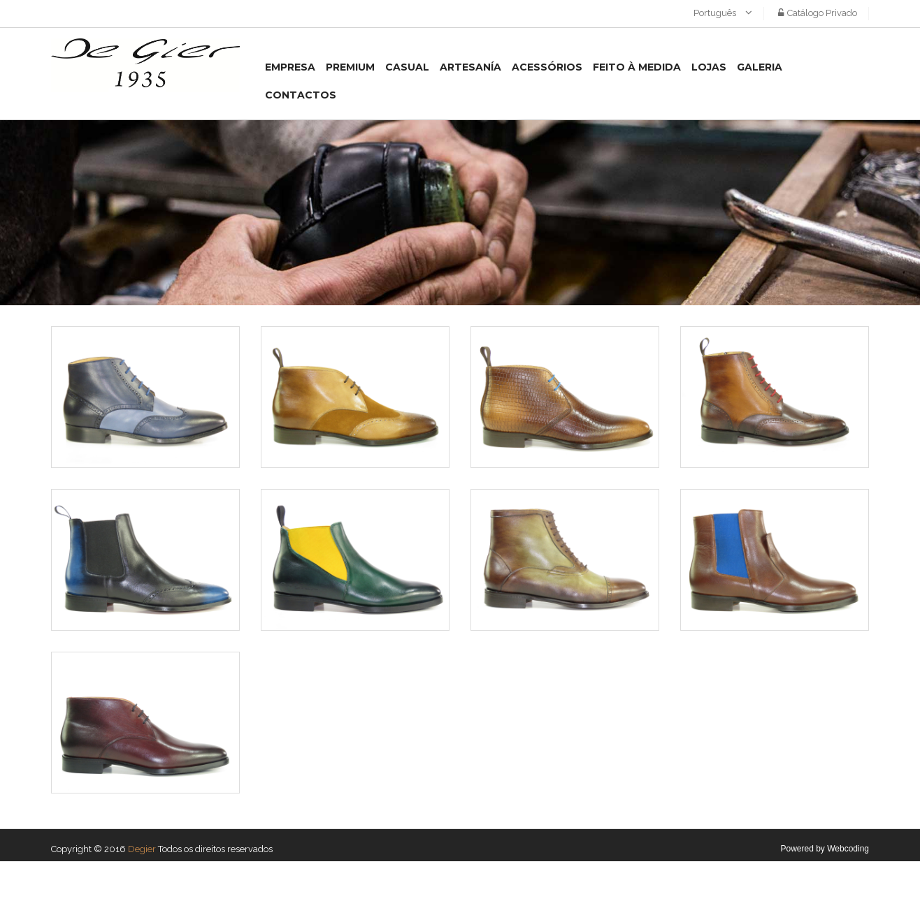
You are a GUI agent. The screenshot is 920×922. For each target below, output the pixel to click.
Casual (407, 67)
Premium (350, 67)
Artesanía (470, 67)
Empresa (290, 67)
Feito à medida (637, 67)
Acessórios (547, 67)
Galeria (759, 67)
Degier (142, 849)
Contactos (300, 95)
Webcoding (848, 849)
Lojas (708, 67)
